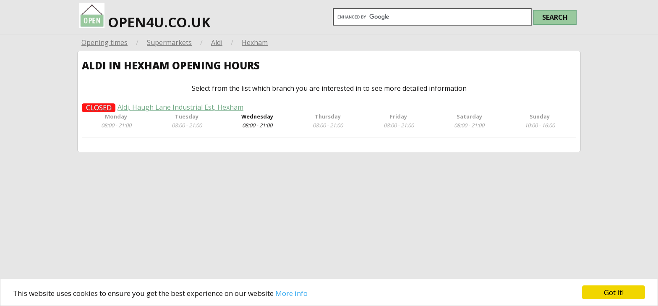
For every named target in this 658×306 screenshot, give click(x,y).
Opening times (104, 42)
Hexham (255, 42)
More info (291, 293)
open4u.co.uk (144, 15)
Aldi (216, 42)
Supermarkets (169, 42)
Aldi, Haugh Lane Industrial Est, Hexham (180, 113)
